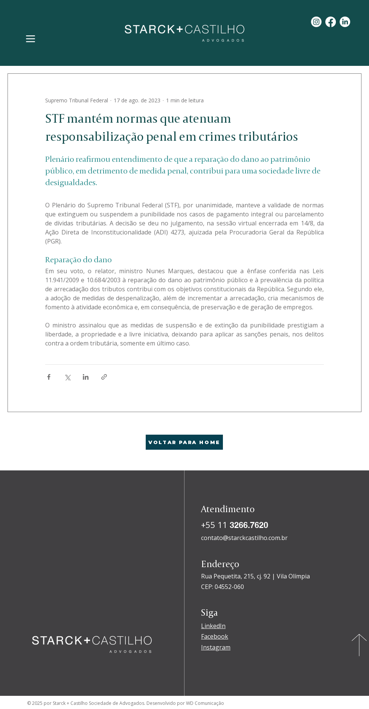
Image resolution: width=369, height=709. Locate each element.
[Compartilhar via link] (104, 376)
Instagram (215, 647)
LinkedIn (213, 626)
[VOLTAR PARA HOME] (184, 442)
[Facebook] (330, 22)
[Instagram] (316, 22)
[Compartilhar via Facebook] (48, 376)
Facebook (214, 636)
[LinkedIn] (345, 22)
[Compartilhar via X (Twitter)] (67, 376)
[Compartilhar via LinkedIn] (85, 376)
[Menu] (30, 38)
